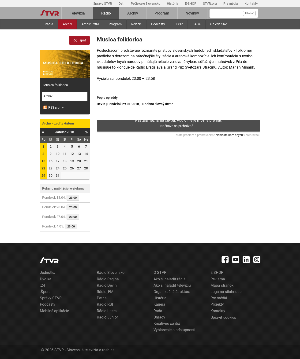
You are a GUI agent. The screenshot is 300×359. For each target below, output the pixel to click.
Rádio (106, 13)
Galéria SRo (218, 24)
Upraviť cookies (223, 317)
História (173, 3)
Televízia (77, 13)
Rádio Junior (107, 317)
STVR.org (210, 3)
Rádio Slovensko (110, 272)
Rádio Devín (107, 285)
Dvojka (45, 279)
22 (43, 168)
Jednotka (47, 272)
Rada (158, 311)
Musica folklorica (55, 85)
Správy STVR (103, 3)
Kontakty (251, 3)
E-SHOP (191, 3)
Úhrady (159, 317)
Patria (102, 298)
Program (115, 24)
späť (79, 40)
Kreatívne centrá (167, 323)
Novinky (192, 13)
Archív (67, 24)
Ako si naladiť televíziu (172, 285)
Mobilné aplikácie (54, 311)
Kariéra (159, 304)
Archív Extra (90, 24)
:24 (42, 285)
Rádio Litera (107, 311)
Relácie (136, 24)
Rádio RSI (105, 304)
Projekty (217, 304)
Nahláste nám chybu (229, 135)
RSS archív (53, 107)
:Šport (45, 291)
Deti (122, 3)
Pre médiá (231, 3)
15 (43, 161)
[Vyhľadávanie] (234, 13)
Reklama (217, 279)
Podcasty (158, 24)
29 (43, 175)
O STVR (160, 272)
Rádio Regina (108, 279)
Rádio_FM (105, 291)
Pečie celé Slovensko (146, 3)
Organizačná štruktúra (172, 291)
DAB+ (196, 24)
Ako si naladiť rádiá (170, 279)
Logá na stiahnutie (225, 291)
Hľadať (249, 13)
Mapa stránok (221, 285)
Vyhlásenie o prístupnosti (174, 330)
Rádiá (49, 24)
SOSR (179, 24)
